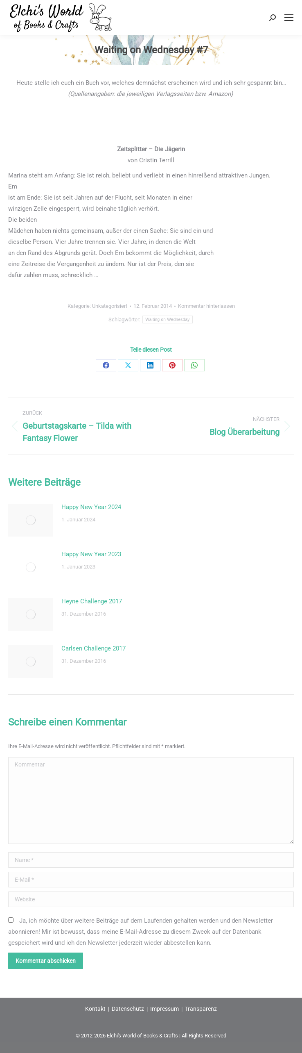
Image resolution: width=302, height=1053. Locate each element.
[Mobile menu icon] (289, 18)
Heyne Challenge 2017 (91, 601)
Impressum (164, 1008)
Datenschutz (128, 1008)
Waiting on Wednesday (167, 319)
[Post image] (30, 520)
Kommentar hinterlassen (206, 306)
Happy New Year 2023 (91, 554)
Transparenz (201, 1008)
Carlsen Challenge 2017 (93, 648)
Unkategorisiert (109, 306)
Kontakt (95, 1008)
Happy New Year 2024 (91, 507)
